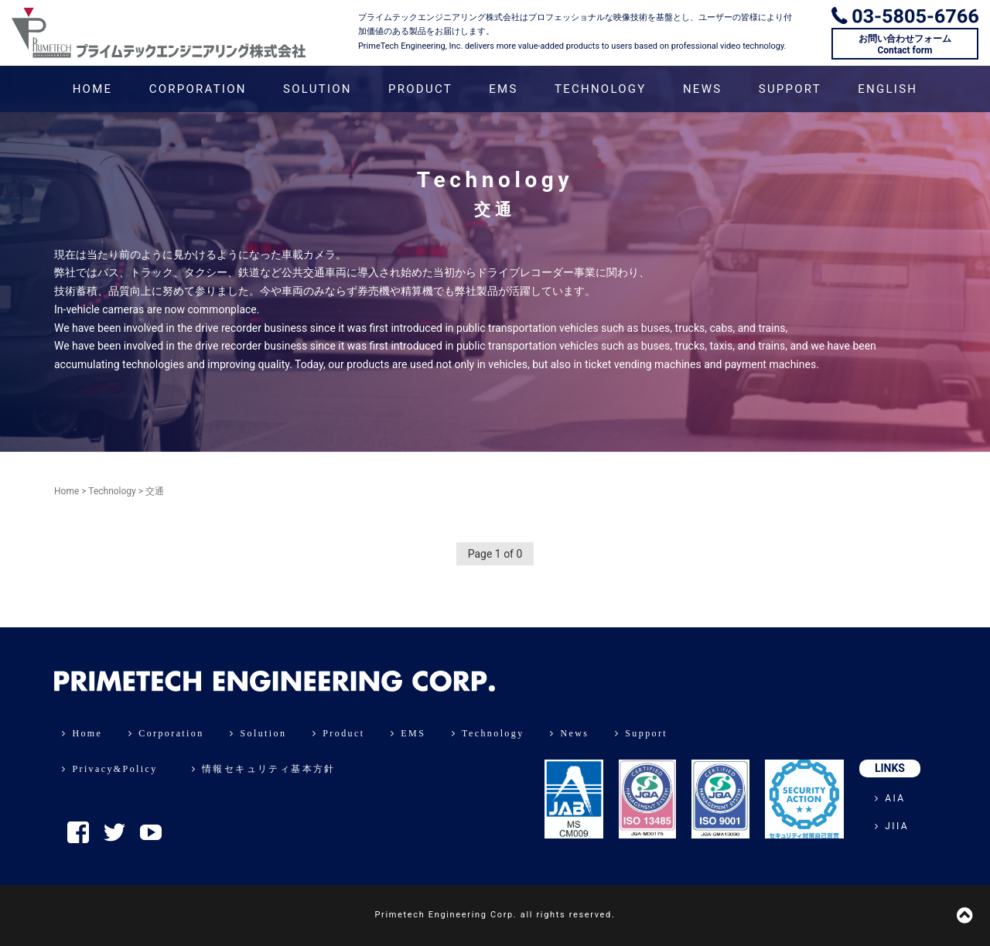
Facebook (78, 832)
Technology (111, 491)
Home (66, 491)
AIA (890, 798)
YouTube (150, 832)
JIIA (892, 826)
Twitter (114, 832)
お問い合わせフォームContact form (905, 44)
